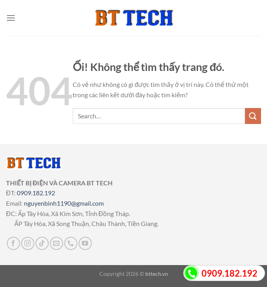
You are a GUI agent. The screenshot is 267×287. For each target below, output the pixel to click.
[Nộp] (253, 116)
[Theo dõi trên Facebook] (13, 243)
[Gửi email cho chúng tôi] (56, 243)
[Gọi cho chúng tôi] (70, 243)
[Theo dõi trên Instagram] (27, 243)
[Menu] (11, 18)
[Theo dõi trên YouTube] (85, 243)
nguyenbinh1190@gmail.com (64, 203)
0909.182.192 (36, 193)
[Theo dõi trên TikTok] (42, 243)
